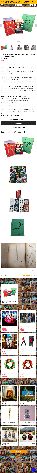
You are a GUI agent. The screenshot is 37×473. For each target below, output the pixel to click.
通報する (34, 270)
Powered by (18, 459)
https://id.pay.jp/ (15, 115)
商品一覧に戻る (18, 451)
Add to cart (18, 123)
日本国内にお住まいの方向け (18, 127)
